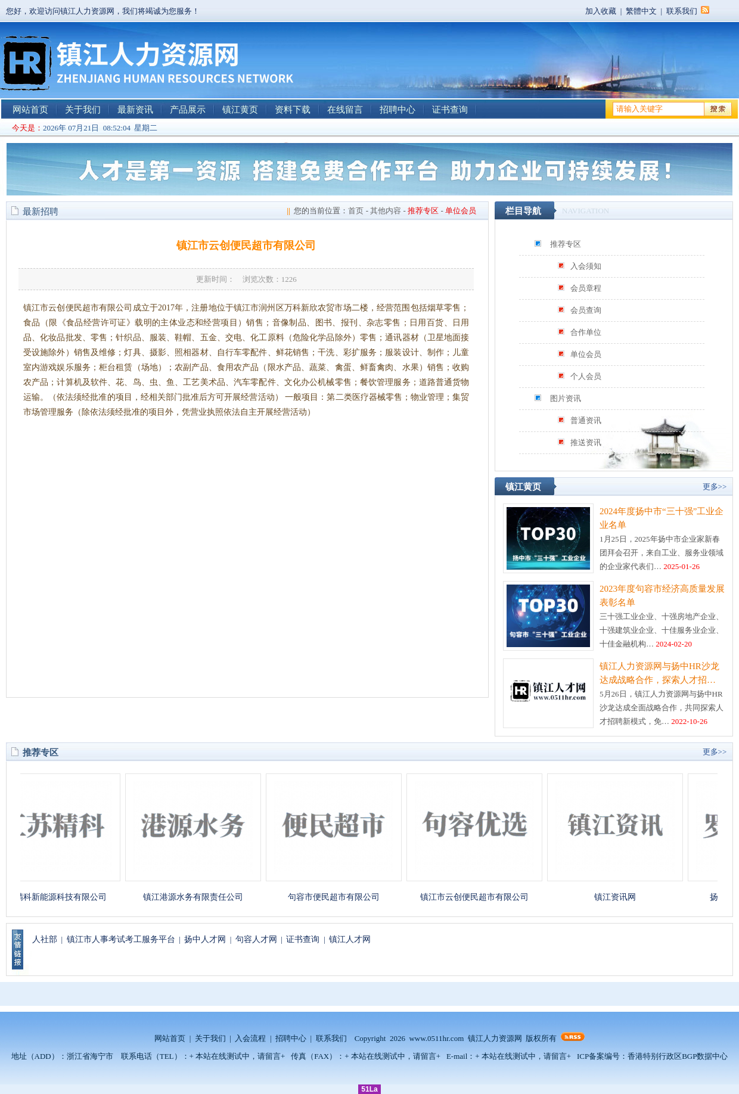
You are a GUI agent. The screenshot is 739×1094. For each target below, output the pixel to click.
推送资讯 (585, 442)
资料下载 (292, 109)
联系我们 (681, 11)
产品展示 (188, 109)
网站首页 (30, 109)
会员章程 (585, 288)
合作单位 (585, 332)
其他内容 (385, 210)
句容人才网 (256, 939)
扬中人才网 (205, 939)
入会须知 (585, 266)
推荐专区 (565, 244)
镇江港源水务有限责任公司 (198, 897)
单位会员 (585, 354)
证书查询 (450, 109)
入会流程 (250, 1038)
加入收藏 (600, 11)
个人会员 (585, 376)
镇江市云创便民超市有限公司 (479, 897)
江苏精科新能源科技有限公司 (57, 897)
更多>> (715, 486)
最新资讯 (135, 109)
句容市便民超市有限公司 (338, 897)
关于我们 (83, 109)
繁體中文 (641, 11)
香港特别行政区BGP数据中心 (678, 1056)
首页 (356, 210)
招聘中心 (397, 109)
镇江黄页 (240, 109)
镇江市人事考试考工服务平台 (121, 939)
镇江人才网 (350, 939)
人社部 (44, 939)
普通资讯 (585, 420)
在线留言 (345, 109)
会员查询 (585, 310)
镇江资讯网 (620, 897)
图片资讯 (565, 398)
